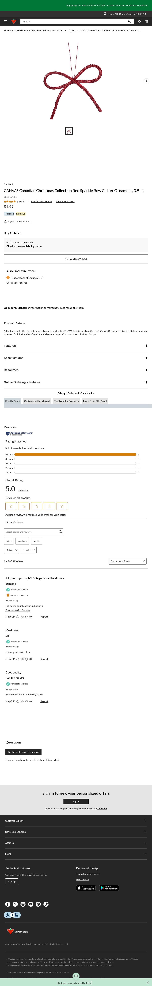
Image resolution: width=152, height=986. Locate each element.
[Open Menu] (5, 21)
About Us (76, 843)
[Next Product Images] (146, 81)
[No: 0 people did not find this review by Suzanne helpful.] (29, 616)
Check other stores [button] (16, 282)
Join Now (102, 808)
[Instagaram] (23, 904)
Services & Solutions (76, 831)
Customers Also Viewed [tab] (37, 401)
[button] (129, 21)
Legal (76, 854)
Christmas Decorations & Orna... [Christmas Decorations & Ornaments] (48, 30)
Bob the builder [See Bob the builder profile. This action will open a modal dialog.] (14, 678)
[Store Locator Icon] (105, 14)
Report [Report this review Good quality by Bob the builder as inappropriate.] (44, 701)
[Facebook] (7, 904)
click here (78, 307)
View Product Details (41, 201)
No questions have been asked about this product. (32, 759)
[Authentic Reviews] (19, 433)
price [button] (9, 541)
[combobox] (130, 561)
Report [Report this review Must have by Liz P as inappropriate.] (44, 658)
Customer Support (76, 820)
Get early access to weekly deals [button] (74, 983)
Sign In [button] (76, 801)
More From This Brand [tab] (95, 401)
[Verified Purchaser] (17, 589)
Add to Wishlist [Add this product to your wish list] (76, 259)
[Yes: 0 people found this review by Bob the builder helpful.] (20, 701)
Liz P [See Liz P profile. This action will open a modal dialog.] (8, 635)
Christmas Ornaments (84, 30)
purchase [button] (22, 541)
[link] (15, 202)
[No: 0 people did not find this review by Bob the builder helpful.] (29, 701)
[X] (15, 904)
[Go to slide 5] (83, 131)
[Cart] (146, 21)
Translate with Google (17, 610)
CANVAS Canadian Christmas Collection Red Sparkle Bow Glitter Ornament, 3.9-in (74, 190)
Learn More (82, 879)
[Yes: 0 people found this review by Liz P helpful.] (20, 658)
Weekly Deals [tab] (12, 401)
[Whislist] (139, 21)
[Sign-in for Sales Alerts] (17, 221)
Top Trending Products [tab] (66, 401)
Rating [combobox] (12, 550)
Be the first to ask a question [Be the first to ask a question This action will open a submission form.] (23, 751)
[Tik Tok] (46, 904)
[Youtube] (30, 904)
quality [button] (37, 541)
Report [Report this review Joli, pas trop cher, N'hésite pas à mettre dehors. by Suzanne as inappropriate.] (44, 616)
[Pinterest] (38, 904)
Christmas (20, 30)
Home (7, 30)
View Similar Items (65, 201)
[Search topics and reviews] (33, 531)
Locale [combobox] (30, 550)
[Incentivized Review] (17, 595)
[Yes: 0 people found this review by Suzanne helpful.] (20, 616)
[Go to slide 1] (69, 131)
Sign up (11, 881)
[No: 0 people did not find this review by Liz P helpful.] (29, 658)
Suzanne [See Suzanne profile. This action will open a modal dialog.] (10, 583)
